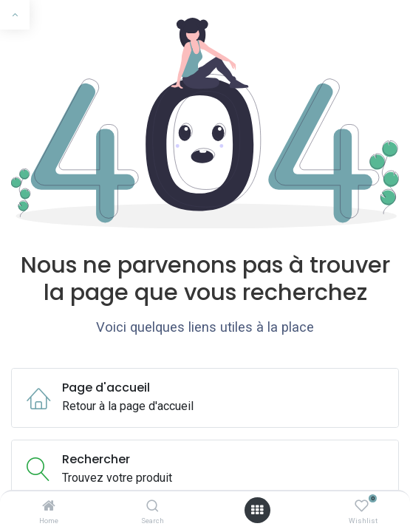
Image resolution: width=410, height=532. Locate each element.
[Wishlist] (362, 506)
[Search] (153, 506)
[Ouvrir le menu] (257, 510)
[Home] (48, 506)
